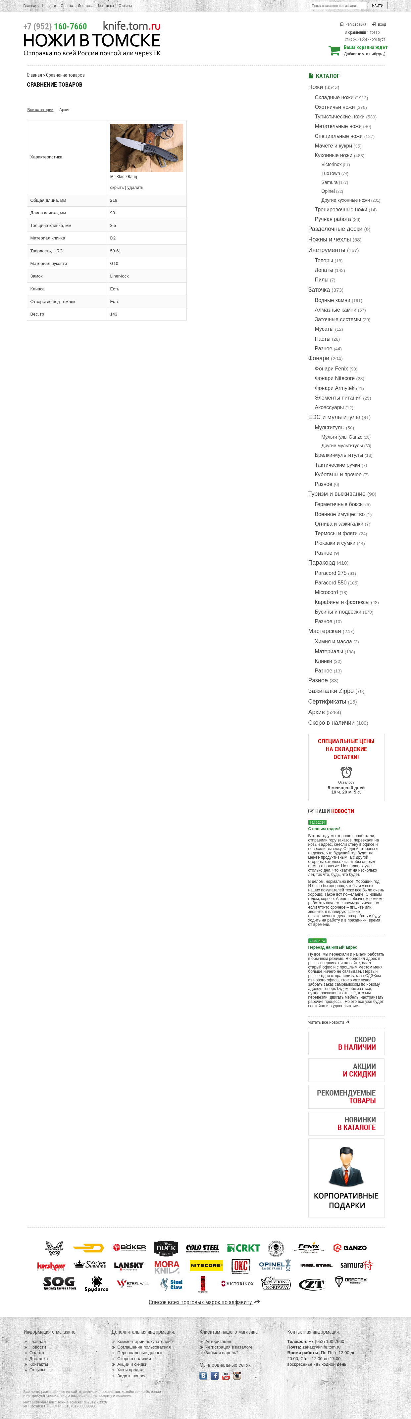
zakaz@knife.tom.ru (321, 1347)
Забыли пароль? (219, 1352)
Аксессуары (329, 407)
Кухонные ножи (334, 155)
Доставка (85, 6)
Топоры (324, 260)
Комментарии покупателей (141, 1341)
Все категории (40, 110)
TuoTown (331, 173)
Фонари (319, 358)
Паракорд (321, 562)
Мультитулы (330, 427)
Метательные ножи (338, 126)
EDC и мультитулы (334, 417)
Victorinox (332, 164)
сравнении (357, 32)
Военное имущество (340, 514)
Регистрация (353, 24)
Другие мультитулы (342, 445)
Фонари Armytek (335, 388)
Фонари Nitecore (335, 378)
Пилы (322, 279)
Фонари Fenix (331, 368)
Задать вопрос (128, 1375)
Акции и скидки (129, 1364)
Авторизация (215, 1341)
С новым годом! (324, 829)
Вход (379, 24)
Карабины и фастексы (342, 602)
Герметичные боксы (339, 504)
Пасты (323, 339)
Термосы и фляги (336, 533)
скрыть (117, 187)
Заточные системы (338, 319)
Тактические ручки (337, 465)
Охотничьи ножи (335, 107)
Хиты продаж (127, 1369)
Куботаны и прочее (338, 474)
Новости (49, 6)
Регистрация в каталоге (226, 1347)
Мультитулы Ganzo (342, 437)
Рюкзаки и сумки (335, 543)
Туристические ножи (340, 116)
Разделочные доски (335, 229)
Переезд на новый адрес (332, 947)
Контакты (106, 6)
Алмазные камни (336, 310)
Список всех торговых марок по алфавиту (205, 1302)
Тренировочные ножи (341, 209)
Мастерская (324, 631)
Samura (330, 182)
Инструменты (326, 250)
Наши (331, 811)
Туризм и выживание (337, 494)
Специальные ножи (339, 136)
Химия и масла (333, 641)
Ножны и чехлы (329, 239)
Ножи (315, 87)
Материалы (329, 651)
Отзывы (125, 6)
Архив (316, 712)
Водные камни (332, 300)
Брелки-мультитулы (339, 455)
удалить (135, 187)
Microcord (326, 592)
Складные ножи (334, 97)
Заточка (319, 289)
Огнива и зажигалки (339, 524)
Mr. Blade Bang (123, 176)
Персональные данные (137, 1352)
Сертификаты (327, 701)
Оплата (67, 6)
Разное (324, 348)
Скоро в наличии (331, 722)
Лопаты (324, 270)
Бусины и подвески (338, 612)
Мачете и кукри (333, 146)
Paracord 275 (331, 573)
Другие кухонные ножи (346, 200)
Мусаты (324, 329)
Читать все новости (330, 1022)
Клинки (323, 661)
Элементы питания (338, 398)
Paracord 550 (331, 582)
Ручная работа (333, 219)
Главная (30, 6)
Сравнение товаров (65, 75)
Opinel (328, 191)
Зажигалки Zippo (331, 691)
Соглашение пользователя (141, 1347)
